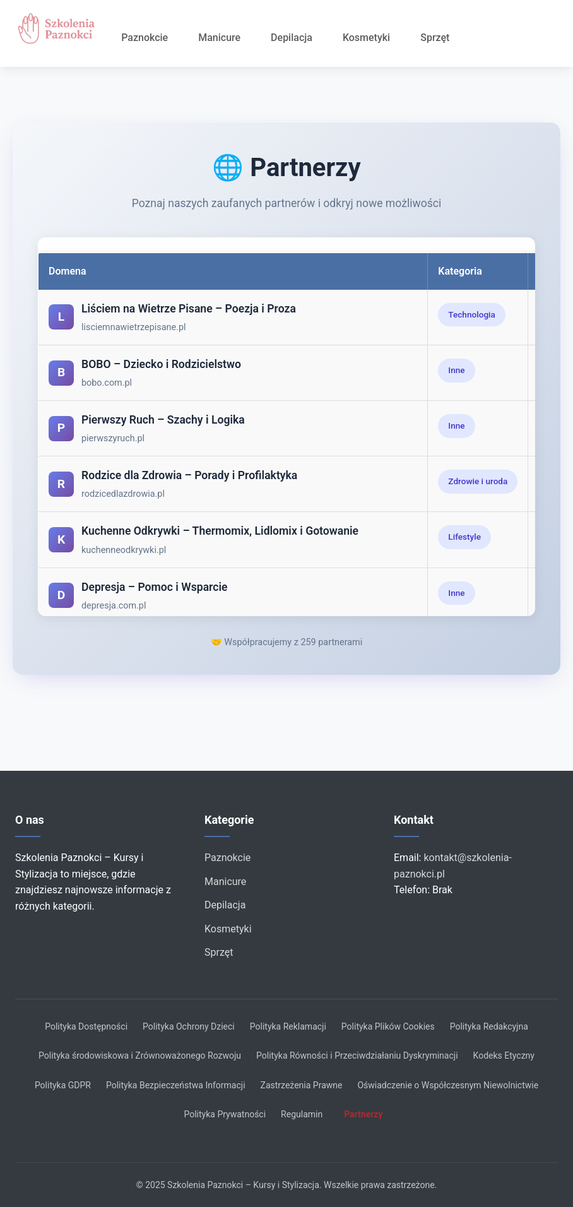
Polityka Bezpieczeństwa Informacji (175, 1085)
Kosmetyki (366, 38)
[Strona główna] (60, 28)
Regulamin (301, 1114)
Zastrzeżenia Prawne (302, 1085)
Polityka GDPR (63, 1085)
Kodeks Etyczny (504, 1055)
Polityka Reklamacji (288, 1026)
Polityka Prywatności (225, 1114)
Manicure (219, 38)
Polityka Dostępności (86, 1026)
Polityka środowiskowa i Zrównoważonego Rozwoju (139, 1055)
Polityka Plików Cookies (388, 1026)
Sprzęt (434, 38)
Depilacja (291, 38)
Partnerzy (363, 1114)
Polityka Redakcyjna (489, 1026)
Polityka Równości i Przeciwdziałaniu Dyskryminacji (357, 1055)
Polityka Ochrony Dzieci (189, 1026)
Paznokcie (144, 38)
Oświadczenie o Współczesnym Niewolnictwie (447, 1085)
